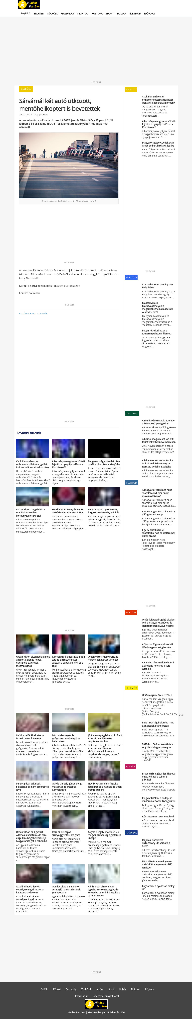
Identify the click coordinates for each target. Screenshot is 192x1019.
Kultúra (97, 13)
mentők (42, 313)
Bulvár (121, 13)
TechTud (82, 13)
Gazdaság (67, 13)
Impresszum (81, 996)
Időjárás (149, 13)
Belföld (38, 13)
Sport (110, 13)
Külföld (52, 13)
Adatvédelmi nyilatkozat (106, 996)
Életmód (135, 13)
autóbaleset (27, 313)
